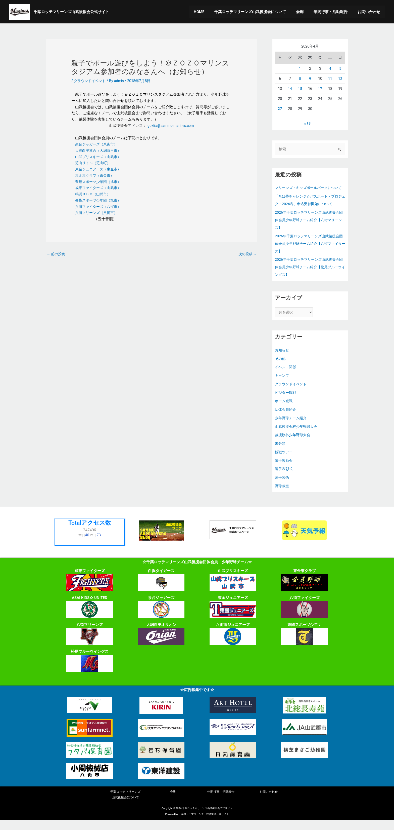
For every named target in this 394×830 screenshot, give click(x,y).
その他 (280, 367)
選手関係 (282, 486)
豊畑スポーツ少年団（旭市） (99, 181)
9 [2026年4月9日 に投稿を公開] (310, 78)
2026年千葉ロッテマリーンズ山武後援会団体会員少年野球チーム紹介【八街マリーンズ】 (309, 228)
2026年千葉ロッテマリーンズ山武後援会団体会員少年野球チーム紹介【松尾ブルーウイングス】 (309, 275)
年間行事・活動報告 (334, 12)
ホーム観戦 (284, 410)
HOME (210, 12)
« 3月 (308, 123)
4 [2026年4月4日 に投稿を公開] (330, 68)
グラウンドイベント (91, 81)
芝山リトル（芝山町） (94, 163)
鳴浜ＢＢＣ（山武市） (94, 194)
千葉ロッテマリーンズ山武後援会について (259, 12)
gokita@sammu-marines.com (170, 125)
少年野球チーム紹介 (292, 427)
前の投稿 (57, 254)
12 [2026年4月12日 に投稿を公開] (340, 78)
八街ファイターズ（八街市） (99, 206)
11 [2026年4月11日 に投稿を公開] (330, 78)
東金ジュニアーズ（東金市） (99, 169)
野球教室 (282, 495)
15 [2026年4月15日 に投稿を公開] (300, 88)
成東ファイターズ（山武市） (99, 187)
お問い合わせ (370, 12)
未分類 (280, 452)
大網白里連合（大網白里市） (99, 150)
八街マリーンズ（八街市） (97, 212)
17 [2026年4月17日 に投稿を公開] (320, 88)
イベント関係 (286, 376)
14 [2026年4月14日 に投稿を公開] (290, 88)
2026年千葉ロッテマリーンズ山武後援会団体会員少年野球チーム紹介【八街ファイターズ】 (309, 251)
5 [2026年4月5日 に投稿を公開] (340, 68)
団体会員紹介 (286, 418)
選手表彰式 (284, 478)
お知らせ (282, 359)
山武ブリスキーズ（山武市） (99, 157)
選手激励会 (284, 469)
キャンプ (282, 384)
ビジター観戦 (286, 401)
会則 (306, 12)
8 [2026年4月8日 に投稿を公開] (300, 78)
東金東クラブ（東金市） (96, 175)
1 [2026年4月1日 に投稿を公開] (300, 68)
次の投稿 (247, 254)
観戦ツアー (284, 461)
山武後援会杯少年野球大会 (297, 435)
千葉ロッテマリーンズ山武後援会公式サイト (71, 12)
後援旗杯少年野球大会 (294, 444)
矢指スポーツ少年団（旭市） (99, 200)
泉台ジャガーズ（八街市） (97, 144)
